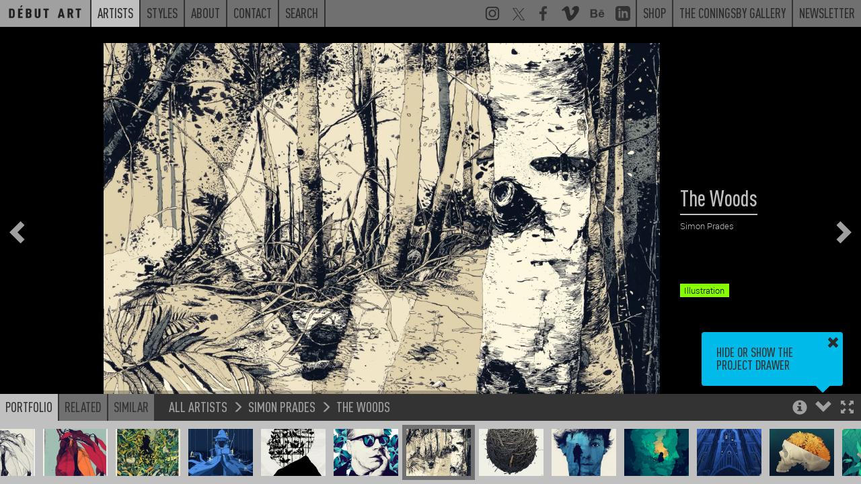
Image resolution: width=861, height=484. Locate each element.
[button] (847, 408)
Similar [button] (131, 406)
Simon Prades (281, 406)
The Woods (363, 406)
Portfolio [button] (28, 406)
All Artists (198, 406)
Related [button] (83, 406)
